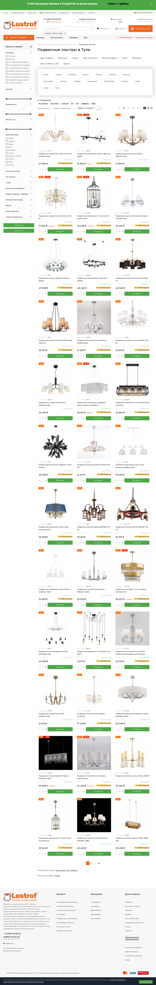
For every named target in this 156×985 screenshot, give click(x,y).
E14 (72, 104)
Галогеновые (60, 871)
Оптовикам (95, 907)
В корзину (60, 169)
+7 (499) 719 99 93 (12, 934)
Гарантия (128, 911)
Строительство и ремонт (66, 911)
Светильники (57, 37)
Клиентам (32, 13)
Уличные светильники (64, 907)
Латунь (10, 153)
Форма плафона (109, 58)
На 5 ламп (54, 104)
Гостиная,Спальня (14, 83)
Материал (136, 58)
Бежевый (11, 150)
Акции (127, 960)
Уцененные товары (144, 38)
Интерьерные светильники (56, 44)
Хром (9, 147)
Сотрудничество (18, 13)
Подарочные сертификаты (66, 919)
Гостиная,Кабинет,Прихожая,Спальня (18, 62)
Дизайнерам (64, 13)
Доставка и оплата (132, 907)
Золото (10, 165)
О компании (95, 902)
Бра (86, 37)
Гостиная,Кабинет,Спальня (17, 68)
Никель (10, 159)
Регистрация (147, 13)
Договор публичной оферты (12, 951)
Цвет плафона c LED (49, 64)
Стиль (124, 58)
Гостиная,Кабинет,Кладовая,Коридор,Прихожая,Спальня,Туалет (18, 77)
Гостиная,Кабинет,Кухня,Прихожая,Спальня (18, 74)
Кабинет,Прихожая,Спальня (18, 71)
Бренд (66, 64)
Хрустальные (72, 871)
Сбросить (18, 231)
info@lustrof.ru (9, 944)
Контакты (91, 13)
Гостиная (10, 56)
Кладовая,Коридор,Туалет (17, 80)
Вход (138, 13)
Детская (10, 59)
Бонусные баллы (78, 13)
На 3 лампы (43, 104)
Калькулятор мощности (134, 923)
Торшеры (74, 37)
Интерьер (62, 58)
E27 (77, 104)
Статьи (127, 927)
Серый (10, 144)
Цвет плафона (46, 58)
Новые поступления (64, 931)
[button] (43, 103)
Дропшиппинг (96, 911)
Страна (75, 58)
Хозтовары (60, 915)
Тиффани (85, 104)
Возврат (128, 915)
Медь (9, 162)
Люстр (57, 876)
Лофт (93, 104)
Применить (18, 225)
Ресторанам (95, 919)
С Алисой (64, 104)
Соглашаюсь (145, 982)
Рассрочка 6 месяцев (133, 956)
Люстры (41, 37)
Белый (9, 138)
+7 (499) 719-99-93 (52, 19)
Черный (10, 141)
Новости (128, 931)
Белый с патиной (13, 156)
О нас (5, 13)
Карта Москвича (131, 952)
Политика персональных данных (13, 948)
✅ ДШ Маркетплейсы (48, 13)
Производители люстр (65, 923)
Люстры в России (63, 927)
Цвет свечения (90, 58)
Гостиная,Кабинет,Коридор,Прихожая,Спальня (18, 65)
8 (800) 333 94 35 (87, 19)
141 (98, 864)
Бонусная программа (133, 948)
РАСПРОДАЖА (125, 37)
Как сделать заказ (132, 919)
